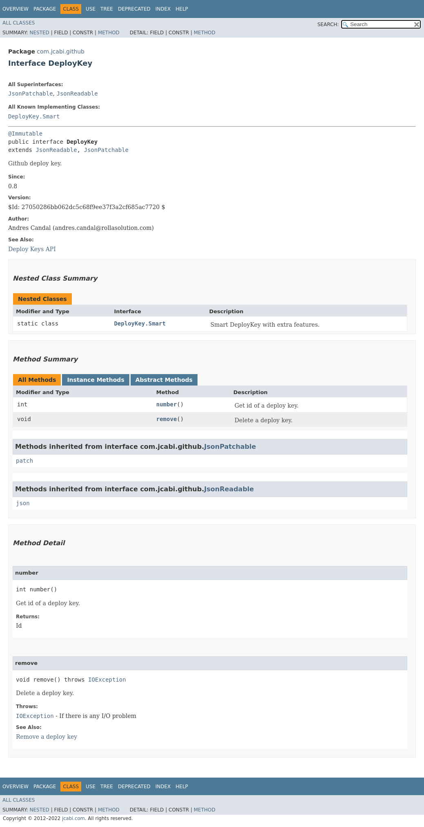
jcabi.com (73, 818)
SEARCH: (328, 24)
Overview (15, 9)
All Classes (18, 23)
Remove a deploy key (46, 736)
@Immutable (25, 133)
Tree (106, 9)
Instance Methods (95, 380)
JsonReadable (77, 93)
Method (109, 33)
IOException (107, 679)
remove (166, 419)
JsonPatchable (30, 93)
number (166, 404)
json (23, 503)
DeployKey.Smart (34, 116)
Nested (39, 33)
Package (44, 9)
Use (90, 9)
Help (181, 9)
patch (24, 460)
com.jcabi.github (60, 51)
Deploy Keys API (32, 249)
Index (163, 9)
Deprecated (134, 9)
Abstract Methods (164, 380)
